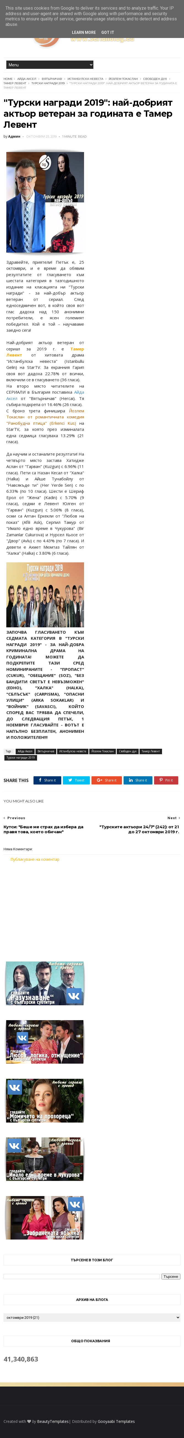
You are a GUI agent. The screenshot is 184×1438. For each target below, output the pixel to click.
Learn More (84, 32)
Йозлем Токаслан (123, 79)
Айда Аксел (26, 79)
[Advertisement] (92, 908)
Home (8, 79)
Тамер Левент (15, 83)
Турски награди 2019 (48, 83)
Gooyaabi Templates (116, 1421)
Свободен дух (155, 79)
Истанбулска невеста (85, 79)
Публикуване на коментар (34, 859)
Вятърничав (52, 79)
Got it (107, 32)
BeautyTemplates (53, 1421)
